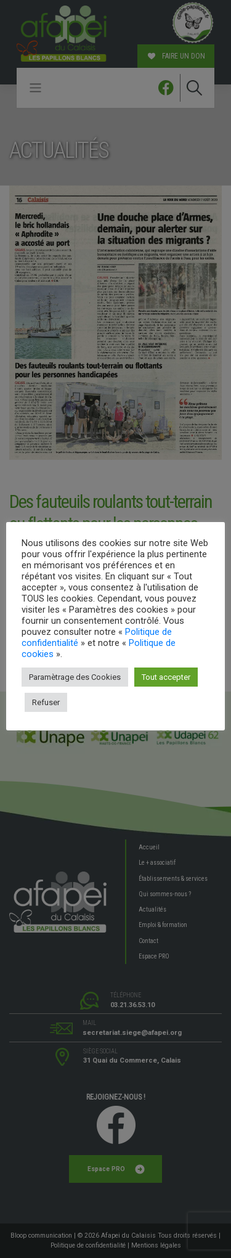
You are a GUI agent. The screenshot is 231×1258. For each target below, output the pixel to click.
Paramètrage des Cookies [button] (75, 677)
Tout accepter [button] (166, 677)
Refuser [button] (46, 702)
